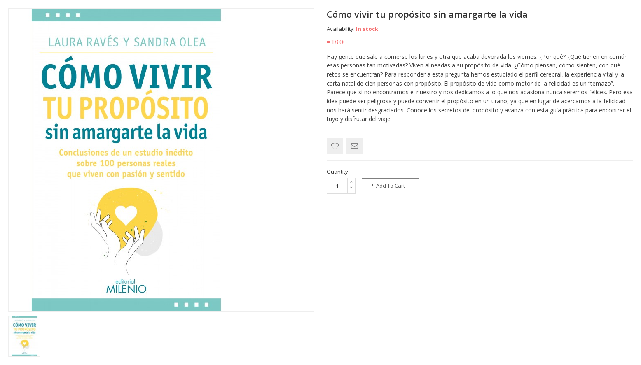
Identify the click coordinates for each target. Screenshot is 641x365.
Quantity (337, 171)
